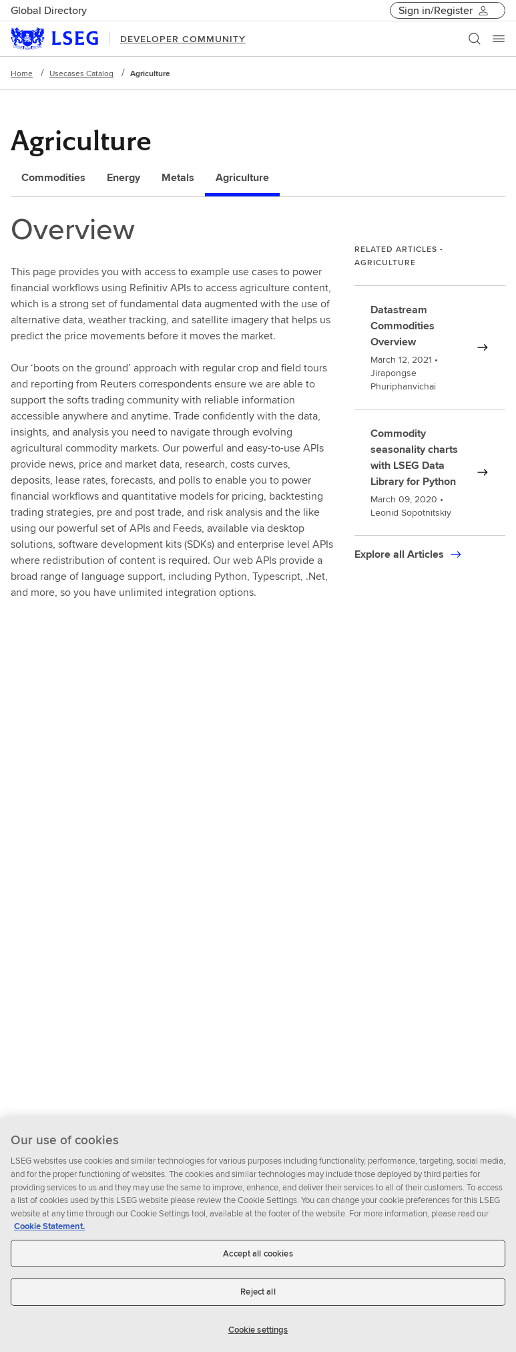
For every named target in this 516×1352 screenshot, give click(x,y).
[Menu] (499, 39)
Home (22, 73)
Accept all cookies (257, 1259)
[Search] (475, 39)
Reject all (257, 1297)
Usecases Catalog (81, 73)
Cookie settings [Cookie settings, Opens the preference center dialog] (258, 1335)
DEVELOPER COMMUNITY (183, 38)
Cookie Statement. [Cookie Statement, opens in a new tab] (49, 1232)
